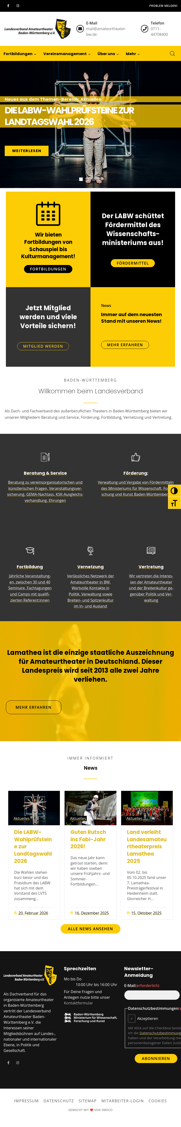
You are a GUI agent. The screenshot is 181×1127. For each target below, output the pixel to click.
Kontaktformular (78, 1003)
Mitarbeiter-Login (122, 1100)
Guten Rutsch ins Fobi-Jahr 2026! (88, 839)
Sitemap (88, 1100)
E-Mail (141, 985)
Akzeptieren (147, 1018)
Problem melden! (163, 6)
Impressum (26, 1100)
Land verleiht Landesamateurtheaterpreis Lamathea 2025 (147, 847)
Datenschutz (59, 1100)
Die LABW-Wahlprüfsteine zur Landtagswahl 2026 (33, 847)
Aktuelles (22, 818)
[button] (131, 53)
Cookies (158, 1100)
